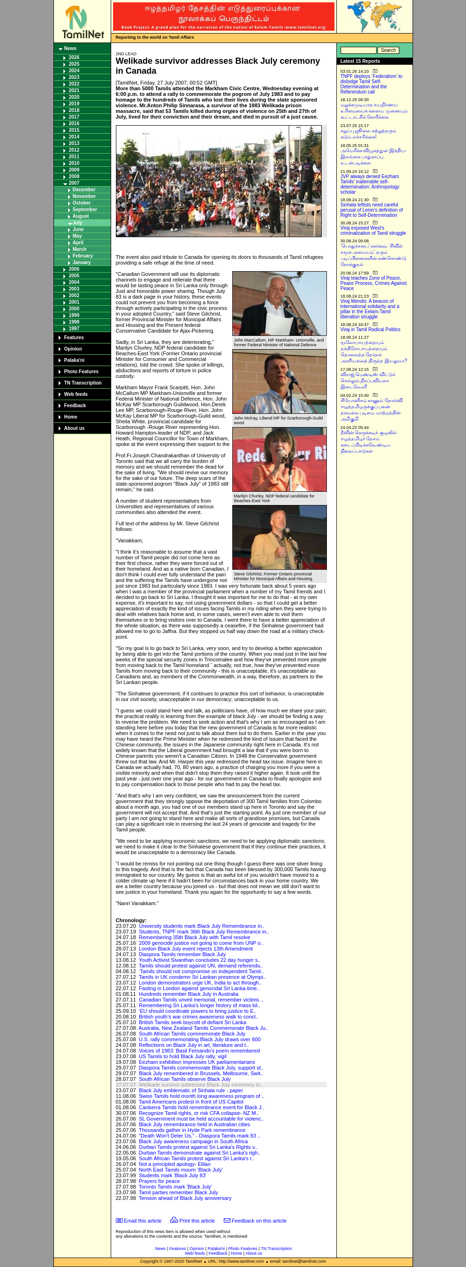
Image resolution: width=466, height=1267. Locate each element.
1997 (74, 328)
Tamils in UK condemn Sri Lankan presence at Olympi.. (202, 977)
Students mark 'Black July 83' (172, 1175)
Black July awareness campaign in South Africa (193, 1141)
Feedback (75, 405)
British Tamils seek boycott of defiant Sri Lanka (192, 1022)
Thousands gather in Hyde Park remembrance (192, 1130)
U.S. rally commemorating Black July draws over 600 (199, 1039)
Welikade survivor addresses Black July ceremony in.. (201, 1084)
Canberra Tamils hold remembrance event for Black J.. (201, 1107)
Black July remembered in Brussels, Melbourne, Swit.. (201, 1073)
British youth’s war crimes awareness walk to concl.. (198, 1016)
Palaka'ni (74, 360)
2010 (74, 163)
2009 (74, 169)
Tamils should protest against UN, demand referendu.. (201, 965)
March (80, 249)
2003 (74, 288)
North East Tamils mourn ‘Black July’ (181, 1170)
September (85, 209)
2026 (74, 57)
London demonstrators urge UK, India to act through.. (200, 982)
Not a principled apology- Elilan (175, 1164)
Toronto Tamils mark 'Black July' (175, 1187)
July (77, 222)
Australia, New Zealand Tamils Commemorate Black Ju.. (203, 1028)
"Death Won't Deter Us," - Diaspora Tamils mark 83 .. (199, 1136)
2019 (74, 103)
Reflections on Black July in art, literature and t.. (193, 1045)
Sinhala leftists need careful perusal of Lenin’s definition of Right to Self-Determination (372, 210)
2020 (74, 97)
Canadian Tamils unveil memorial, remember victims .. (201, 999)
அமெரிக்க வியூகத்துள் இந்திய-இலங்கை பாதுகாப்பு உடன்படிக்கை (374, 156)
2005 (74, 275)
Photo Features (81, 371)
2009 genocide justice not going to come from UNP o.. (201, 943)
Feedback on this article (259, 1221)
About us (74, 428)
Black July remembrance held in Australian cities (194, 1124)
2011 (74, 156)
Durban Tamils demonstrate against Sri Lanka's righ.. (199, 1153)
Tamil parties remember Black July (178, 1192)
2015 (74, 130)
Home (71, 416)
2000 (74, 308)
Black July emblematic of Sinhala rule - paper (191, 1090)
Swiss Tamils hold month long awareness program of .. (201, 1096)
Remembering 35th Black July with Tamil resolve (194, 937)
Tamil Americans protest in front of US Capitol (191, 1101)
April (78, 242)
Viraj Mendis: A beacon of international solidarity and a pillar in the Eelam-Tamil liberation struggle (370, 309)
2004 (74, 282)
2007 (74, 183)
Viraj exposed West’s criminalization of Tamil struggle (373, 230)
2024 (74, 70)
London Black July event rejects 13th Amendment (196, 948)
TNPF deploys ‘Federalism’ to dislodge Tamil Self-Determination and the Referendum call (372, 84)
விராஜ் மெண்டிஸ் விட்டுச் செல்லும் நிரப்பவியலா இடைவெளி (368, 380)
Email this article (143, 1221)
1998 (74, 322)
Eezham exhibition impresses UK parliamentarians (197, 1062)
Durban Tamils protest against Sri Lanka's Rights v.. (198, 1147)
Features (74, 337)
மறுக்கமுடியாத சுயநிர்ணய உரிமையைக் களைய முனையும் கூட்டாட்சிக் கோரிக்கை (374, 111)
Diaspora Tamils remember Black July (182, 954)
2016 (74, 123)
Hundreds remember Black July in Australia (188, 994)
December (84, 189)
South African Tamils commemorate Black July (192, 1033)
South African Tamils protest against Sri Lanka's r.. (196, 1158)
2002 (74, 295)
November (84, 196)
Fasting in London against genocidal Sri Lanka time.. (199, 988)
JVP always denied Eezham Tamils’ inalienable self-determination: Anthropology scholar (370, 184)
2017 (74, 117)
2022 (74, 83)
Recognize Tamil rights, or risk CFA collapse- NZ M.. (198, 1113)
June (78, 229)
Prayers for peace (159, 1181)
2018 (74, 110)
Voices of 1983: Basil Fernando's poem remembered (199, 1050)
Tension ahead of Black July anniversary (185, 1198)
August (81, 216)
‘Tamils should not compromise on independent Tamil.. (201, 971)
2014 (74, 136)
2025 (74, 64)
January (82, 262)
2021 (74, 90)
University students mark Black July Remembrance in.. (201, 926)
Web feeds (76, 394)
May (77, 236)
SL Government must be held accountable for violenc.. (201, 1118)
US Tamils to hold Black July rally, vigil (182, 1056)
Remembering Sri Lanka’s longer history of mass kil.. (199, 1005)
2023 (74, 77)
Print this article (197, 1221)
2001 (74, 302)
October (82, 202)
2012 (74, 150)
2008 (74, 176)
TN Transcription (83, 382)
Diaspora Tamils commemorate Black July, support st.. (201, 1067)
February (83, 255)
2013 (74, 143)
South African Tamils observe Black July (184, 1079)
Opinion (73, 348)
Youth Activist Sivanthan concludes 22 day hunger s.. (200, 960)
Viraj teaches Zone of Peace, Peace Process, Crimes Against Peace (374, 283)
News (70, 48)
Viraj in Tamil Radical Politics (371, 329)
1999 (74, 315)
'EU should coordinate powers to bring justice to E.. (197, 1011)
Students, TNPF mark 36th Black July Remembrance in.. (204, 931)
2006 (74, 269)
